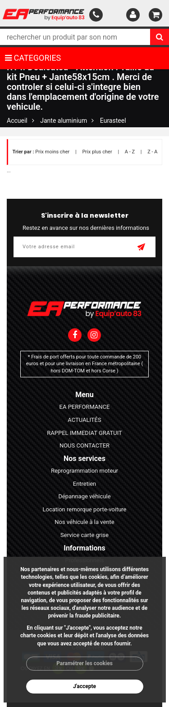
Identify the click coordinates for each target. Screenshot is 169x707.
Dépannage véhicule (84, 496)
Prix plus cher (97, 152)
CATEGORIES (33, 58)
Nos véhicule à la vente (84, 522)
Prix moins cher (52, 152)
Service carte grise (84, 535)
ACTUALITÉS (84, 419)
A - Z (130, 152)
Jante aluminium (63, 120)
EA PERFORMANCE (84, 406)
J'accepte (84, 686)
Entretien (84, 483)
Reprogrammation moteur (84, 470)
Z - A (152, 152)
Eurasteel (113, 120)
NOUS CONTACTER (84, 445)
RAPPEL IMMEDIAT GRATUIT (84, 433)
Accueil (17, 120)
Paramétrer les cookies (84, 663)
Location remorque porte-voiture (84, 509)
